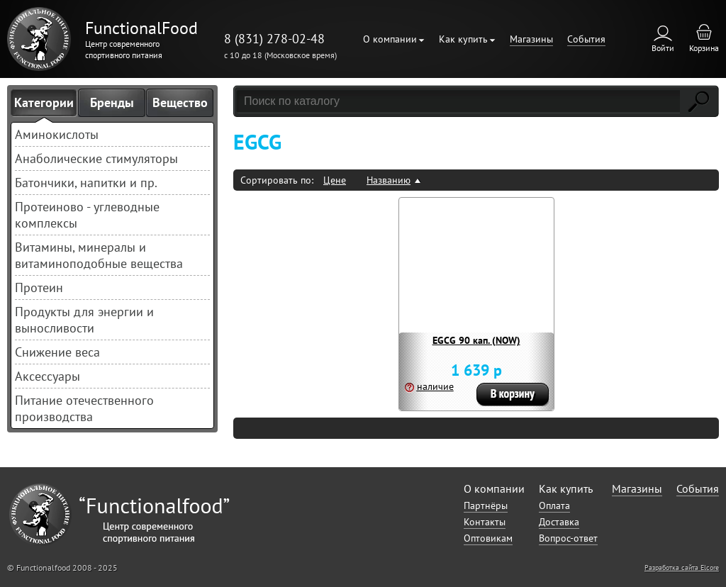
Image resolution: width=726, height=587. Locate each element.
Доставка (559, 521)
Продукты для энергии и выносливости (84, 319)
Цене (334, 180)
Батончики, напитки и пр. (86, 182)
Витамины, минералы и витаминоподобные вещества (99, 255)
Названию (389, 180)
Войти (663, 48)
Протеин (39, 287)
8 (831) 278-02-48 (274, 38)
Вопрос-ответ (568, 538)
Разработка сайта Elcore (681, 567)
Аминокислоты (57, 134)
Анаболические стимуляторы (96, 158)
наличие (435, 386)
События (586, 39)
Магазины (531, 39)
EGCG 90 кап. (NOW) (476, 340)
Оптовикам (488, 538)
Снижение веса (57, 352)
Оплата (554, 505)
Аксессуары (47, 376)
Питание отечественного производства (84, 408)
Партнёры (486, 505)
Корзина (704, 48)
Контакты (485, 521)
